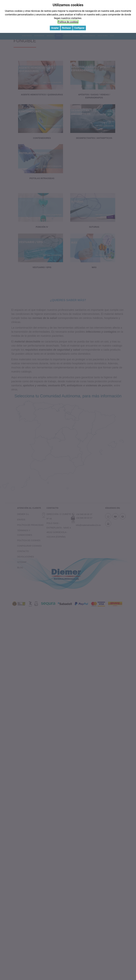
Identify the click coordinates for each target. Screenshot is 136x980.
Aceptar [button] (55, 28)
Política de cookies (68, 21)
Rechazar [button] (66, 28)
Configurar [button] (79, 28)
